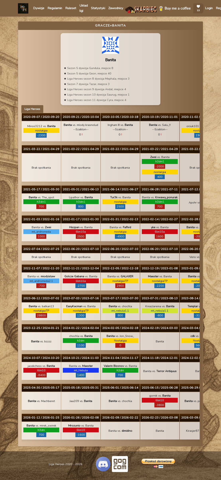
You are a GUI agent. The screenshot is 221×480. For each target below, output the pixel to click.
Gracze (102, 25)
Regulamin (54, 8)
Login (209, 8)
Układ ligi (83, 8)
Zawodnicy (115, 8)
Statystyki (98, 8)
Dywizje (38, 8)
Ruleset (70, 8)
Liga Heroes (32, 109)
